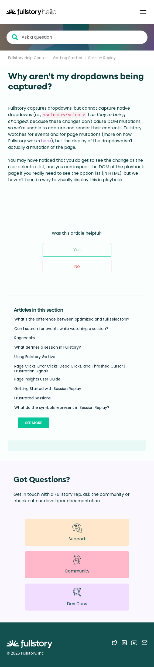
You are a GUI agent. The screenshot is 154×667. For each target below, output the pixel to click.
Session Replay (102, 57)
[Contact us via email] (145, 643)
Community (77, 564)
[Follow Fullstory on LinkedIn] (124, 643)
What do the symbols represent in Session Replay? (61, 407)
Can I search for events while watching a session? (61, 328)
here (46, 141)
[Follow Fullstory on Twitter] (114, 643)
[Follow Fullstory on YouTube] (134, 643)
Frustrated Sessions (32, 398)
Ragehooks (24, 337)
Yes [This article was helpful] (77, 250)
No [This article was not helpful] (77, 266)
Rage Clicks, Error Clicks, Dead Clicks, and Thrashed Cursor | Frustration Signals (69, 368)
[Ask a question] (77, 37)
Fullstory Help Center (27, 57)
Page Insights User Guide (37, 379)
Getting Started (67, 57)
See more (33, 422)
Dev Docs (77, 597)
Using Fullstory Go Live (34, 356)
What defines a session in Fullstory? (47, 347)
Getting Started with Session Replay (47, 388)
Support (77, 532)
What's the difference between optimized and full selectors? (71, 319)
